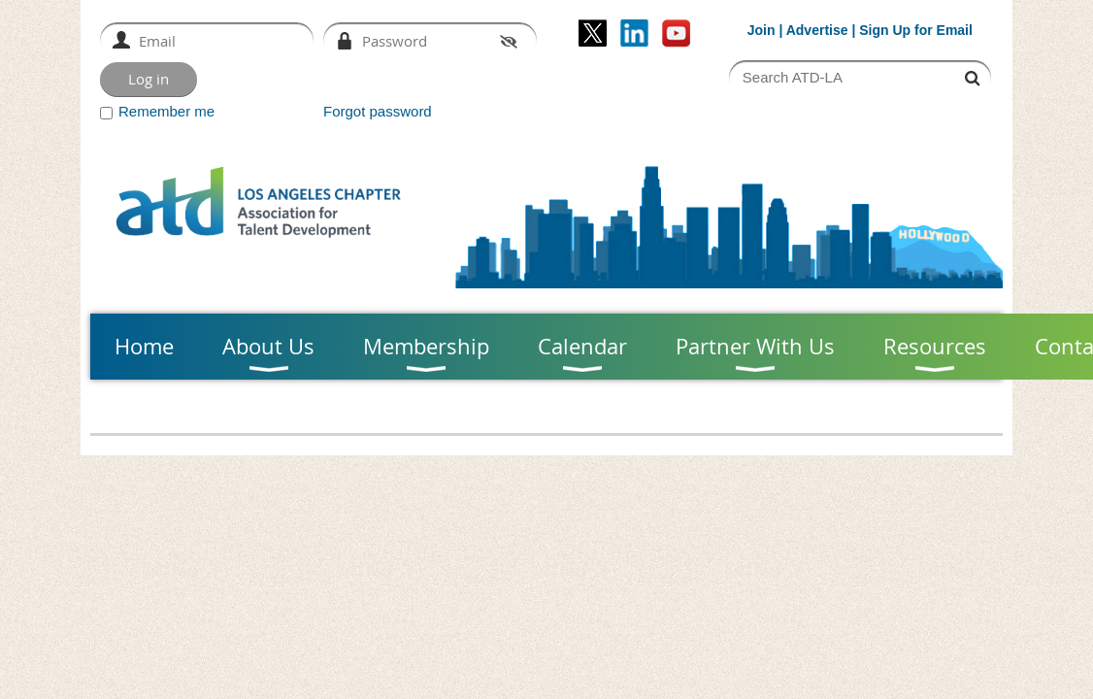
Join (761, 30)
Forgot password (377, 111)
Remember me (166, 111)
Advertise (817, 30)
